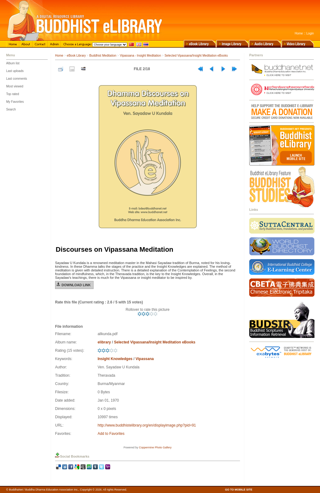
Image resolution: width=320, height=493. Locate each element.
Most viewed (14, 86)
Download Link (76, 285)
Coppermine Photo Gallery (155, 447)
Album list (12, 63)
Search (11, 109)
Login (310, 33)
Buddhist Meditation (102, 55)
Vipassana (145, 359)
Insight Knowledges (115, 359)
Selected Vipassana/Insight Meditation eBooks (196, 55)
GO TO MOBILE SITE (238, 489)
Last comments (16, 78)
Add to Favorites (111, 433)
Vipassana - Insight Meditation (140, 55)
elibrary (104, 342)
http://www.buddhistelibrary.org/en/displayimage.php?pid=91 (147, 425)
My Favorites (15, 101)
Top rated (12, 94)
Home (299, 33)
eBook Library (76, 55)
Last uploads (15, 71)
